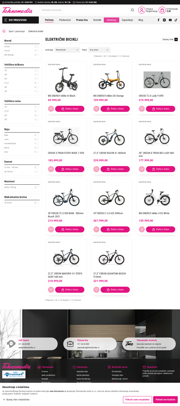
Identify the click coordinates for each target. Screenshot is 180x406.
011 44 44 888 (83, 344)
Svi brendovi (117, 371)
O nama (45, 371)
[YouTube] (170, 20)
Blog (141, 19)
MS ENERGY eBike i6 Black (61, 95)
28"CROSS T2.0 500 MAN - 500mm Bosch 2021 (66, 215)
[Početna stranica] (4, 31)
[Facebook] (158, 20)
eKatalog (111, 19)
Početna (49, 19)
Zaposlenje (127, 19)
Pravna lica (46, 382)
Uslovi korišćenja (83, 379)
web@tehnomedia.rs (27, 347)
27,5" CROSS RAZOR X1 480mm (109, 152)
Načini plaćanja (83, 375)
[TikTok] (176, 20)
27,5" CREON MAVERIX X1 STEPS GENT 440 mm (65, 275)
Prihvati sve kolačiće (165, 399)
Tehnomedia (17, 10)
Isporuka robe (82, 371)
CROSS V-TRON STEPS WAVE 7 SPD (66, 152)
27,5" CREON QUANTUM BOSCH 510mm (109, 275)
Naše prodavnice (48, 375)
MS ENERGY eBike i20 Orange (108, 95)
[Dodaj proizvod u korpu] (69, 109)
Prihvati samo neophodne (137, 399)
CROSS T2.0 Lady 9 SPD (151, 95)
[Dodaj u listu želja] (51, 109)
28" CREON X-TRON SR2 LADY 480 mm (156, 154)
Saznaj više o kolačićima (17, 399)
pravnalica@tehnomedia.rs (88, 347)
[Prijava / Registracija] (148, 10)
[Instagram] (164, 20)
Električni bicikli (35, 31)
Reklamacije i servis (120, 379)
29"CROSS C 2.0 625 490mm (108, 213)
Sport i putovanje (17, 31)
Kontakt (97, 19)
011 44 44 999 (24, 344)
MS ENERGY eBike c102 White (154, 213)
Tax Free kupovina (84, 382)
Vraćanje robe (117, 375)
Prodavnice (65, 19)
